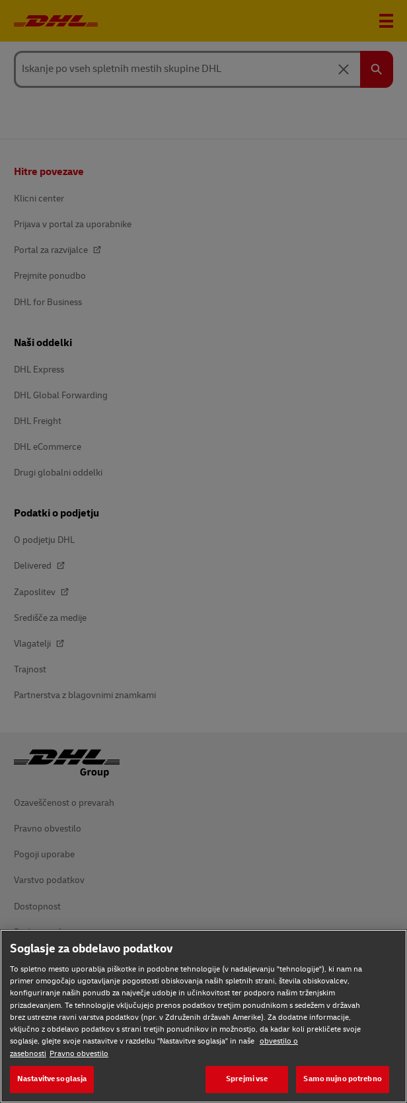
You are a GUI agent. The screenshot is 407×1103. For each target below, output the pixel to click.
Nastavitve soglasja (52, 1079)
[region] (203, 1016)
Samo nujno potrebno (342, 1079)
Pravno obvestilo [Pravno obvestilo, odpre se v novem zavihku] (79, 1054)
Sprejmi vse (247, 1079)
